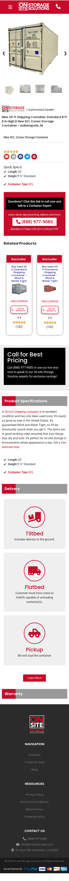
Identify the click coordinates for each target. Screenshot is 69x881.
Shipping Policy (34, 816)
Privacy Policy (34, 794)
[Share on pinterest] (34, 157)
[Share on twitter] (27, 157)
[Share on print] (14, 157)
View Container (19, 300)
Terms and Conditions (34, 802)
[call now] (58, 6)
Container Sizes (35, 762)
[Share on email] (7, 157)
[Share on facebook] (20, 157)
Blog (34, 769)
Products (34, 754)
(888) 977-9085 (23, 367)
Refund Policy (34, 809)
